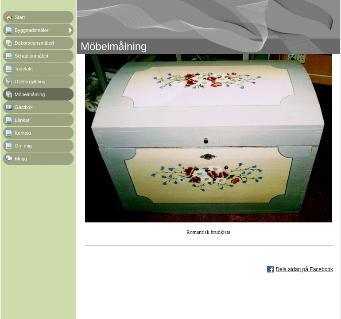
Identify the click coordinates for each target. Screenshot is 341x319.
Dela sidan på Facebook (304, 269)
